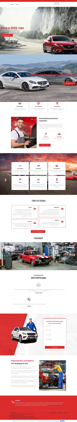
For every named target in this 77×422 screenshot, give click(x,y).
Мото (38, 182)
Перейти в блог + (7, 35)
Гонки (20, 182)
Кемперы (38, 168)
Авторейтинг (60, 413)
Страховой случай (52, 413)
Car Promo (56, 3)
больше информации (38, 231)
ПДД (57, 182)
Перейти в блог (69, 85)
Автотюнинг (20, 168)
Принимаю (62, 420)
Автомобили (57, 168)
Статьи (17, 4)
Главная (12, 4)
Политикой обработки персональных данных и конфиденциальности (49, 420)
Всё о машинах (13, 413)
